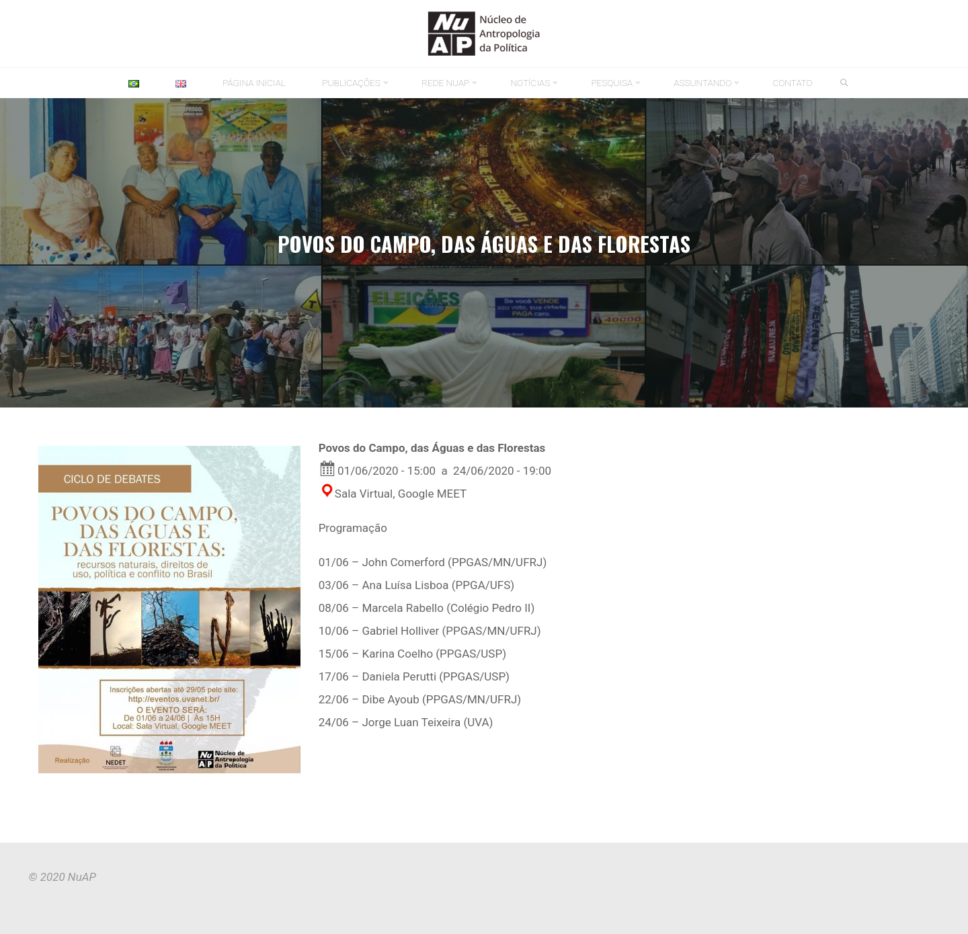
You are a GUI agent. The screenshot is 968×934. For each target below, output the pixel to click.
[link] (845, 83)
